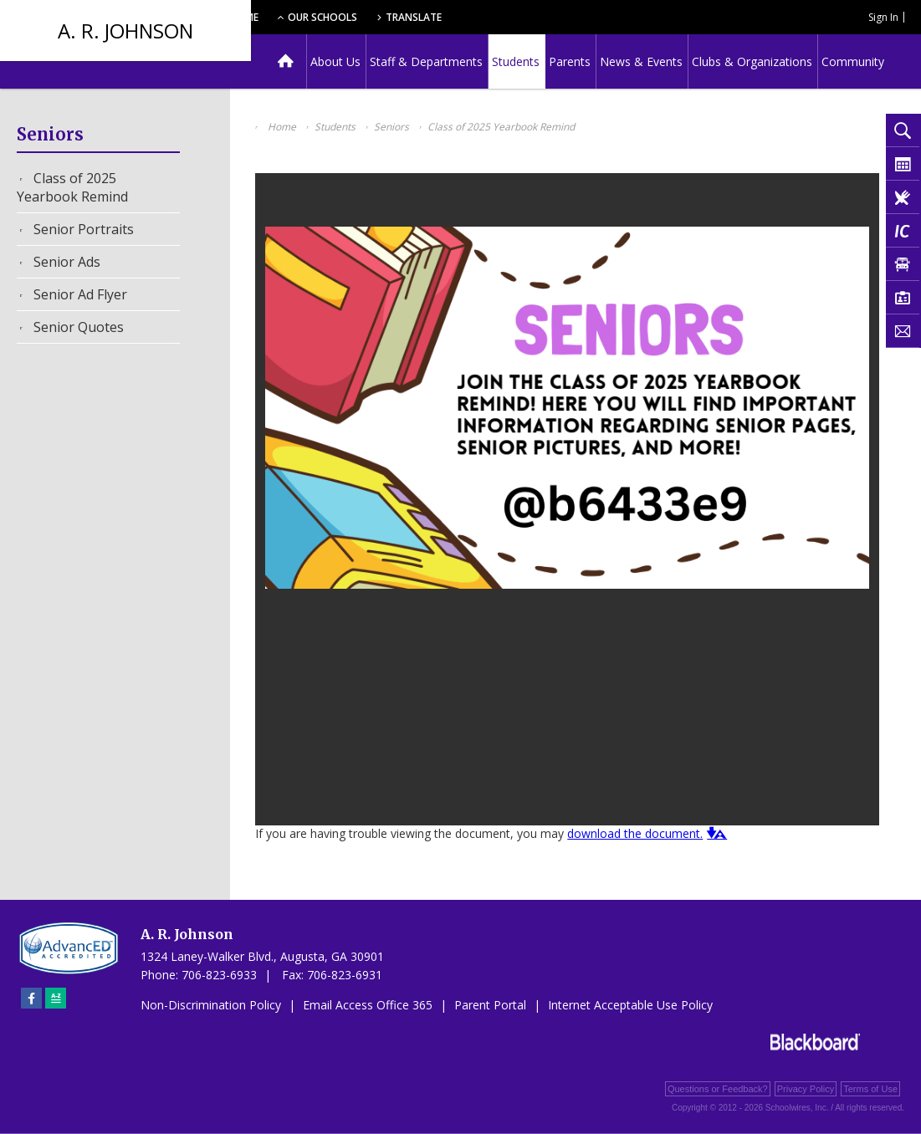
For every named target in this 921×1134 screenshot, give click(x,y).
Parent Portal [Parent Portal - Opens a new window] (490, 1005)
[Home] (285, 61)
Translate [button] (524, 17)
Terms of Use (870, 1089)
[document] (567, 499)
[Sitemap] (55, 998)
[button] (715, 833)
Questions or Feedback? (718, 1089)
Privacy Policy (805, 1089)
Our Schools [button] (428, 17)
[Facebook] (31, 998)
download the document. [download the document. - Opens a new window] (635, 833)
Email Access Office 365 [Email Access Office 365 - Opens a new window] (367, 1005)
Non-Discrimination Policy (211, 1005)
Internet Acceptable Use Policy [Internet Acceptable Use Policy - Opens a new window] (630, 1005)
